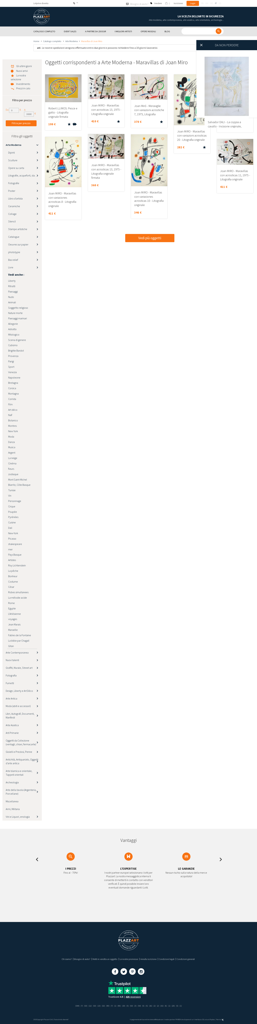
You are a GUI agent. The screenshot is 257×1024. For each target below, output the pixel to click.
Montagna (13, 393)
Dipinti (11, 152)
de (211, 3)
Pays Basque (14, 554)
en (207, 3)
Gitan (11, 645)
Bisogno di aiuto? (82, 958)
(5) (128, 1005)
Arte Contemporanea (17, 652)
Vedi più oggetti (149, 238)
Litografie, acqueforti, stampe (24, 175)
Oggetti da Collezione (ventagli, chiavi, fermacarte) (21, 742)
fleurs (11, 468)
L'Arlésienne (14, 613)
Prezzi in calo (23, 88)
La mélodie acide (17, 597)
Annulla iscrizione (148, 958)
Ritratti (11, 286)
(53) (83, 1005)
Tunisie (12, 490)
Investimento (23, 83)
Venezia (12, 372)
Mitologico (13, 334)
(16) (152, 1005)
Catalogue (13, 236)
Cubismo (13, 345)
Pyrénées (13, 517)
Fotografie (13, 183)
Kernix (220, 1019)
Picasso (12, 538)
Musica (11, 447)
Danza (11, 441)
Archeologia (12, 782)
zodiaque (13, 474)
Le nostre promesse (129, 958)
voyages (12, 619)
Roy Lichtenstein (17, 565)
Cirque (11, 506)
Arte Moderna (71, 41)
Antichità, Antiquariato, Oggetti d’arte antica (22, 761)
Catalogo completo (52, 41)
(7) (79, 1005)
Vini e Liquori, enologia (18, 816)
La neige (12, 457)
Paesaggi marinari (17, 318)
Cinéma (12, 463)
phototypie (14, 252)
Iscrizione (178, 3)
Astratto (12, 329)
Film (10, 404)
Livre (10, 267)
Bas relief (13, 259)
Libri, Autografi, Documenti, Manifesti (20, 715)
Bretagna (13, 382)
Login (192, 3)
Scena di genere (17, 339)
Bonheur (12, 576)
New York (13, 431)
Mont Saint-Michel (17, 479)
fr (202, 3)
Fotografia (11, 675)
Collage (12, 213)
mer (10, 549)
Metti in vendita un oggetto (105, 958)
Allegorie (13, 323)
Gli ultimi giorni (24, 66)
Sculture (12, 160)
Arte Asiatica (12, 725)
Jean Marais (14, 624)
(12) (88, 1005)
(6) (168, 1005)
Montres (12, 425)
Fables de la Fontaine (19, 635)
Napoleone (14, 377)
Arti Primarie (12, 732)
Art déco (12, 409)
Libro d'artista (15, 198)
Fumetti (10, 683)
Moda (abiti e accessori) (18, 706)
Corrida (12, 398)
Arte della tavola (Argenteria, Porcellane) (21, 791)
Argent (11, 452)
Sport (11, 366)
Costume (13, 581)
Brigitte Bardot (16, 350)
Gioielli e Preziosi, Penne (19, 751)
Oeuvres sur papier (18, 244)
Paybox (212, 1019)
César (11, 586)
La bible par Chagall (18, 640)
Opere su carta (16, 167)
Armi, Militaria (13, 808)
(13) (97, 1005)
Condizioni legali (166, 958)
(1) (114, 1005)
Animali (12, 302)
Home (36, 41)
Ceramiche (14, 206)
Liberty (12, 280)
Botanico (13, 420)
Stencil (12, 221)
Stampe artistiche (17, 229)
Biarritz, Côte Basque (19, 484)
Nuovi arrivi (22, 70)
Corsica (12, 388)
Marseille (13, 629)
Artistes (12, 559)
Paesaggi (13, 291)
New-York (13, 533)
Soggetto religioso (18, 307)
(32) (102, 1005)
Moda (11, 436)
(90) (107, 1005)
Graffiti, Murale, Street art (19, 667)
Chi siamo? (67, 958)
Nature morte (15, 313)
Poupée (12, 511)
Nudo (11, 296)
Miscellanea (12, 801)
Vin (9, 495)
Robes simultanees (18, 592)
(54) (140, 1005)
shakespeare (15, 543)
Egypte (12, 608)
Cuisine (12, 522)
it (216, 3)
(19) (123, 1005)
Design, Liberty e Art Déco (19, 690)
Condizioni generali (186, 958)
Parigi (11, 361)
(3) (136, 1005)
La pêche (13, 570)
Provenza (13, 355)
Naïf (10, 415)
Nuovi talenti (12, 660)
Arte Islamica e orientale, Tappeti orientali (19, 772)
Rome (11, 602)
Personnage (14, 500)
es (220, 3)
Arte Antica (11, 698)
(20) (176, 1005)
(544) (74, 1005)
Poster (11, 190)
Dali (10, 527)
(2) (156, 1005)
